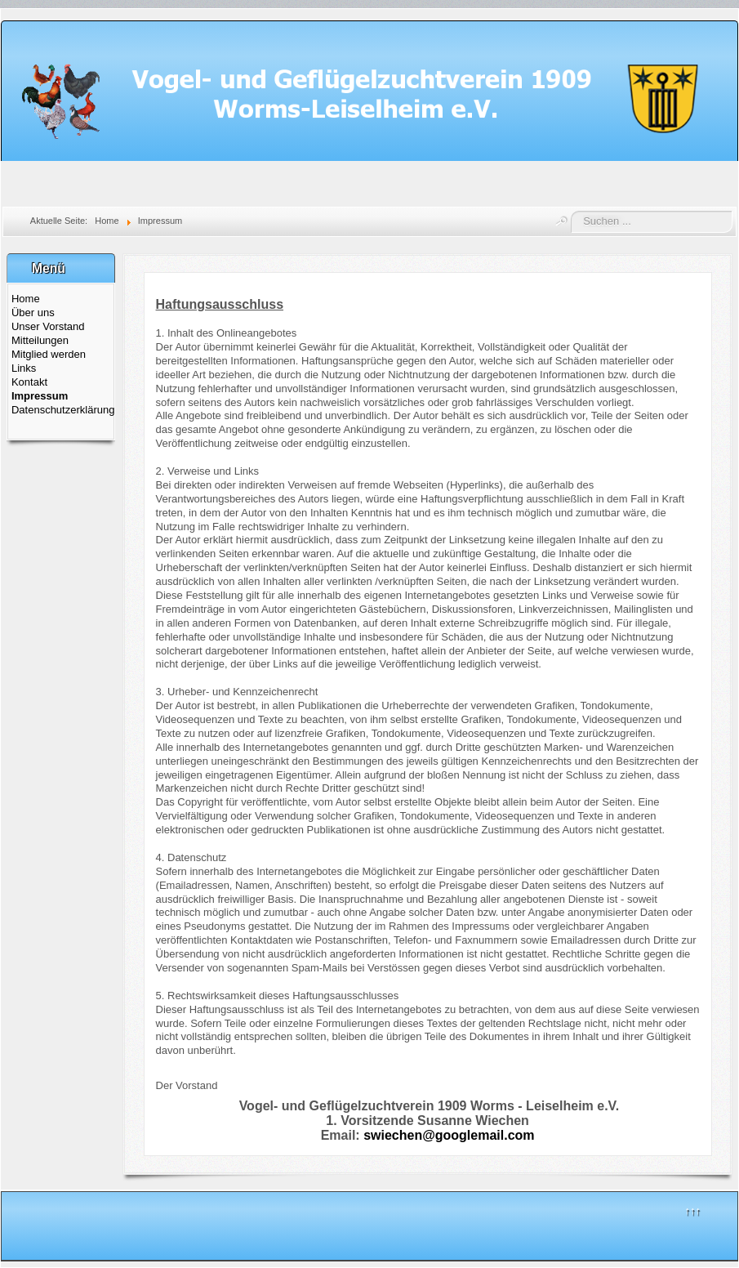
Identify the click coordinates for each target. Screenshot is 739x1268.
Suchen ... (571, 211)
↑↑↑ (692, 1210)
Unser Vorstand (48, 326)
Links (23, 368)
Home (25, 298)
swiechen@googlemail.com (448, 1135)
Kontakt (29, 382)
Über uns (33, 312)
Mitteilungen (40, 340)
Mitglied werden (48, 354)
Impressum (39, 396)
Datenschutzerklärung (60, 410)
